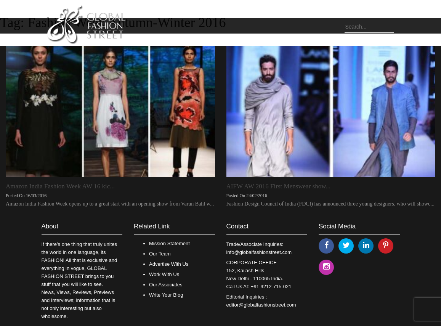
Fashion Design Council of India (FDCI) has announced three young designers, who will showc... (330, 204)
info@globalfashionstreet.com (259, 252)
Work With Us (164, 274)
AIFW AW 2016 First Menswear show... (278, 186)
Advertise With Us (168, 264)
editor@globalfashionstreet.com (261, 305)
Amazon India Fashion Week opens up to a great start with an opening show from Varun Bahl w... (110, 204)
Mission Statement (169, 243)
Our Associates (165, 284)
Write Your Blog (166, 295)
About (50, 226)
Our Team (160, 254)
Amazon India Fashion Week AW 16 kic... (60, 186)
